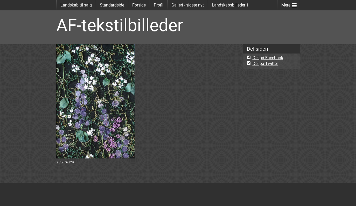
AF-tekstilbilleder (119, 25)
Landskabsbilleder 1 (230, 5)
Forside (139, 5)
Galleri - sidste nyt (187, 5)
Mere (289, 4)
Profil (158, 5)
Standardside (112, 5)
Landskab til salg (76, 5)
